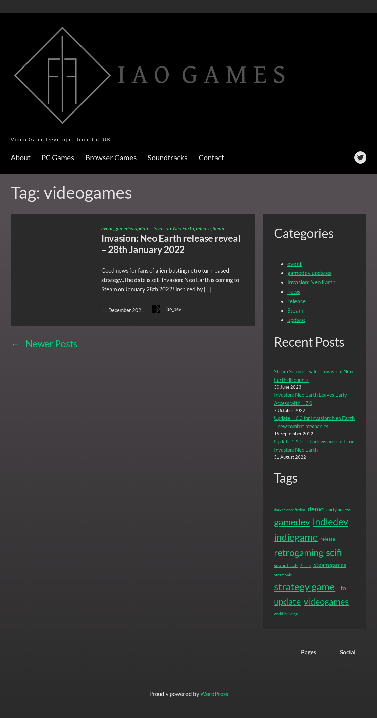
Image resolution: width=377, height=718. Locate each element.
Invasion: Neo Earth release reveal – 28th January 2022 (171, 244)
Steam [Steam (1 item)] (305, 565)
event (107, 228)
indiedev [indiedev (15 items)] (330, 521)
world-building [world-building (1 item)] (286, 614)
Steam (219, 228)
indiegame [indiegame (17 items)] (296, 537)
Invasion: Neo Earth (173, 228)
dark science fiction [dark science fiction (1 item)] (289, 510)
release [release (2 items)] (327, 539)
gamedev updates (133, 228)
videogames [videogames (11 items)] (326, 601)
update (296, 319)
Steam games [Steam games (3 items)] (329, 565)
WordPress (214, 694)
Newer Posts (44, 343)
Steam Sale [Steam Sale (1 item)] (283, 575)
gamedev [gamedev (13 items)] (292, 521)
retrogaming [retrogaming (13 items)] (298, 552)
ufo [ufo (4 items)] (341, 588)
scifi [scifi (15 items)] (334, 552)
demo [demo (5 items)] (316, 509)
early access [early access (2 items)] (338, 509)
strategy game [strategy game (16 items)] (304, 586)
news (293, 291)
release (203, 228)
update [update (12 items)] (287, 601)
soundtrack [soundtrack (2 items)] (286, 565)
